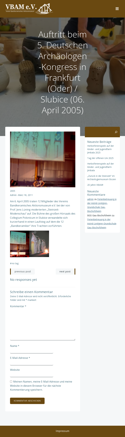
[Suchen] (116, 132)
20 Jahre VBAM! (95, 184)
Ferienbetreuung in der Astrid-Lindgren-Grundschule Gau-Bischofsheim (101, 223)
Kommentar (18, 306)
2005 (12, 190)
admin (13, 195)
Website (15, 370)
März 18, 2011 (25, 195)
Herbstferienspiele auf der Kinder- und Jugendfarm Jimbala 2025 (100, 149)
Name (14, 346)
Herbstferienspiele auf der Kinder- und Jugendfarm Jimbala (100, 167)
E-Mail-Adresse (20, 358)
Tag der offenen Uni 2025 (100, 158)
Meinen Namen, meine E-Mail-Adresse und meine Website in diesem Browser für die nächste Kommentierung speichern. (41, 385)
